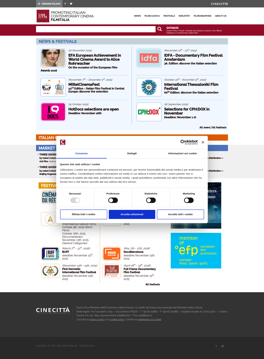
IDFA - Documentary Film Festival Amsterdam (193, 57)
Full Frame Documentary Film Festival (140, 270)
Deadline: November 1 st (180, 117)
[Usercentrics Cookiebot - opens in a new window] (183, 142)
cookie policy (117, 319)
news (137, 16)
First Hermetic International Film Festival (79, 270)
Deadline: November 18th (85, 113)
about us (220, 16)
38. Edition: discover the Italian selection (190, 63)
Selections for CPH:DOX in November (186, 111)
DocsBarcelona (133, 252)
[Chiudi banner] (203, 142)
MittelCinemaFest (84, 84)
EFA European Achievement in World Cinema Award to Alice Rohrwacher (94, 59)
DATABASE (172, 28)
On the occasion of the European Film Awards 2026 (79, 69)
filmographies (202, 16)
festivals (169, 16)
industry (184, 16)
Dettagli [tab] (132, 153)
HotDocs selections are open (93, 109)
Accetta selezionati (132, 214)
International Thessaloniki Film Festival (191, 86)
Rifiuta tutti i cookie (83, 214)
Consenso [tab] (81, 153)
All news (205, 127)
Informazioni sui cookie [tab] (182, 153)
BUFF (65, 252)
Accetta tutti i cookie (180, 214)
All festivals (219, 127)
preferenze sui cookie (149, 319)
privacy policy (97, 319)
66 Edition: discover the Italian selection (191, 92)
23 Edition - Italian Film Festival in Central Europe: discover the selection (96, 90)
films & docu (152, 16)
